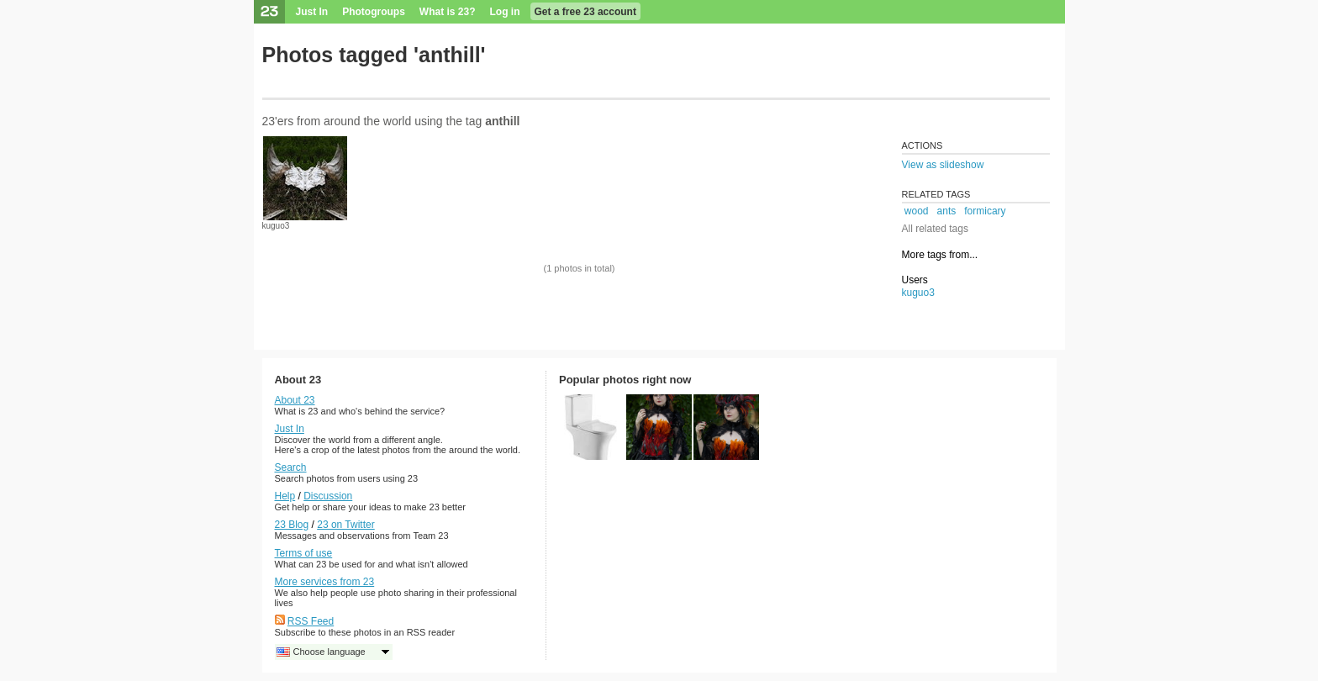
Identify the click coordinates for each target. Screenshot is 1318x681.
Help (285, 496)
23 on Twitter (345, 525)
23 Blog (292, 525)
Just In (312, 12)
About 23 (295, 400)
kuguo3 (276, 225)
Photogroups (373, 12)
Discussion (327, 496)
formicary (984, 211)
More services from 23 (325, 582)
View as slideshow (943, 165)
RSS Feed (310, 621)
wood (916, 211)
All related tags (935, 229)
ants (947, 211)
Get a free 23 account (585, 12)
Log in (505, 12)
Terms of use (304, 553)
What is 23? (447, 12)
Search (291, 467)
